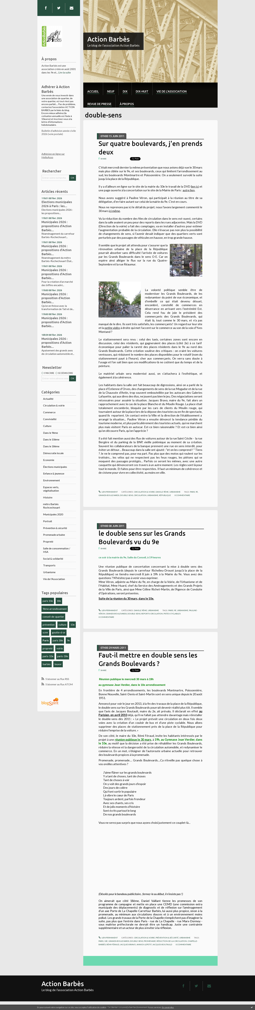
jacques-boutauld (162, 944)
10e (72, 624)
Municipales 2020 (53, 514)
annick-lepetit (144, 944)
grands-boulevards (109, 495)
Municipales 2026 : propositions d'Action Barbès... (56, 226)
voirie (59, 648)
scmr (45, 632)
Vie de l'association (172, 91)
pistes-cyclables (172, 613)
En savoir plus (168, 1007)
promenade (150, 941)
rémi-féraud (113, 944)
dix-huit (142, 91)
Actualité (48, 398)
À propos (127, 104)
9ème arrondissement (55, 608)
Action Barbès (108, 39)
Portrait (47, 521)
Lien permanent (108, 492)
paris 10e (48, 600)
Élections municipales (55, 466)
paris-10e (48, 656)
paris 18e (58, 640)
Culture (47, 425)
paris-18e (62, 656)
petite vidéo (112, 328)
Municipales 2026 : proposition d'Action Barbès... (55, 298)
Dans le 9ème (50, 432)
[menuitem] (93, 89)
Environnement (51, 480)
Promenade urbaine (54, 534)
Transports (49, 565)
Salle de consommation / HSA (56, 550)
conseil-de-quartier (53, 616)
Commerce (49, 412)
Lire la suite (64, 72)
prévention (49, 624)
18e (59, 600)
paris (192, 492)
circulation (140, 495)
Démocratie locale (53, 453)
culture (62, 624)
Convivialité (49, 419)
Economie (48, 459)
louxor (58, 664)
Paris (46, 640)
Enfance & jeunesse (53, 473)
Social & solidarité (53, 558)
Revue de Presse (99, 104)
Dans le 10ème (51, 439)
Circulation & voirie (54, 405)
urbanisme (152, 495)
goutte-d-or (58, 632)
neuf (110, 91)
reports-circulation (152, 613)
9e (68, 640)
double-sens (126, 495)
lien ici (195, 186)
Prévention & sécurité (55, 528)
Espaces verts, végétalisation (51, 489)
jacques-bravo (128, 944)
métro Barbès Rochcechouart (51, 505)
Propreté (48, 541)
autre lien (189, 190)
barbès (47, 664)
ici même (114, 211)
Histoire (47, 497)
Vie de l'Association (54, 578)
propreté (48, 648)
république (165, 495)
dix (125, 91)
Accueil (93, 91)
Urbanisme (49, 572)
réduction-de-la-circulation (172, 941)
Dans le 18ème (51, 446)
